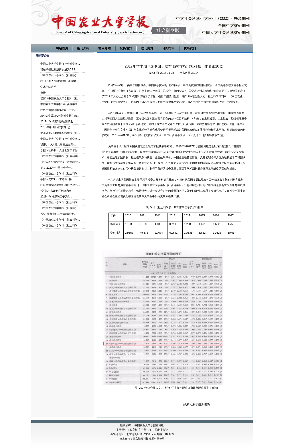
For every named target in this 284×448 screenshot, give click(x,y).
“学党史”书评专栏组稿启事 (55, 190)
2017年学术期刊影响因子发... (57, 121)
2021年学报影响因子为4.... (56, 196)
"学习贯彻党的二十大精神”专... (58, 213)
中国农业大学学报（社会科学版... (60, 63)
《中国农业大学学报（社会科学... (60, 156)
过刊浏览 (147, 48)
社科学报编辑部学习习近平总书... (60, 185)
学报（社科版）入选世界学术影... (60, 150)
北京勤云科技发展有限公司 (149, 438)
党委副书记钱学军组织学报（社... (60, 133)
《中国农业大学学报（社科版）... (60, 75)
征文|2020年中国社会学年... (56, 167)
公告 (43, 92)
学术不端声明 (48, 86)
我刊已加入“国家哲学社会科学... (59, 81)
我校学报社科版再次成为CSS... (58, 69)
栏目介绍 (104, 48)
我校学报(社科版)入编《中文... (58, 110)
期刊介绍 (83, 48)
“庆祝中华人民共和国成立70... (58, 144)
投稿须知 (126, 48)
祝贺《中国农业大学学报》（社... (60, 98)
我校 (198, 102)
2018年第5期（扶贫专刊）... (57, 127)
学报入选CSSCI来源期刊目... (57, 179)
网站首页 (62, 48)
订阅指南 (168, 48)
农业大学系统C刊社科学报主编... (59, 115)
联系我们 (189, 48)
